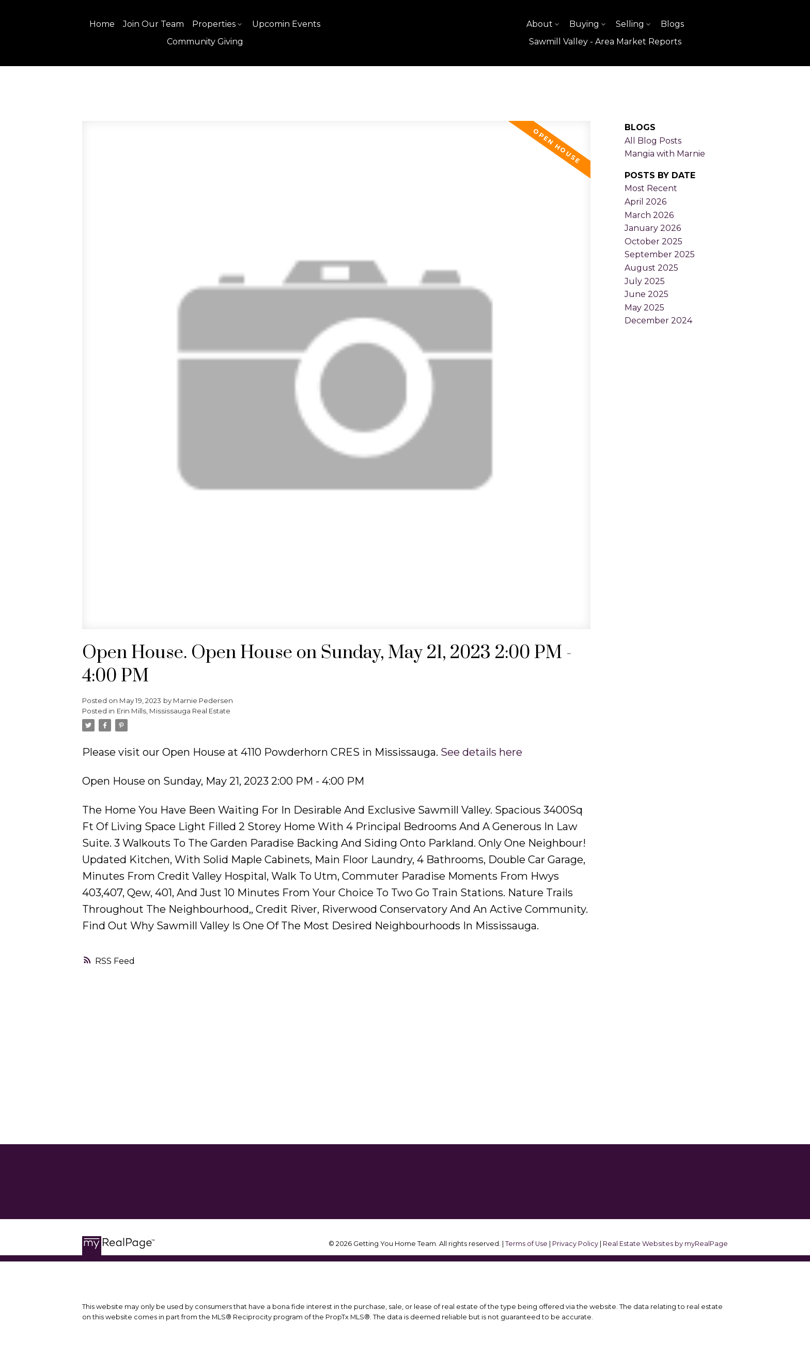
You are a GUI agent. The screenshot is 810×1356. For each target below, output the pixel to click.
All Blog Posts (653, 141)
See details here (481, 752)
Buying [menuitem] (584, 24)
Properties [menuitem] (214, 24)
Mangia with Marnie (665, 154)
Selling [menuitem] (630, 24)
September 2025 (660, 254)
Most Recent (651, 188)
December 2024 (658, 320)
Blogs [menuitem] (672, 24)
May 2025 (644, 308)
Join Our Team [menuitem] (153, 24)
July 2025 (645, 281)
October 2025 (653, 241)
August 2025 (651, 268)
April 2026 (645, 202)
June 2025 (646, 294)
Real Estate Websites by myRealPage (665, 1244)
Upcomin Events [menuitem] (286, 24)
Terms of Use (527, 1244)
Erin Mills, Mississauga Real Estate (173, 711)
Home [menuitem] (102, 24)
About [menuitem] (539, 24)
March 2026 (649, 215)
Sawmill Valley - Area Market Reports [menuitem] (605, 41)
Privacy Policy (575, 1244)
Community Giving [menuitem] (205, 41)
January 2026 (653, 228)
